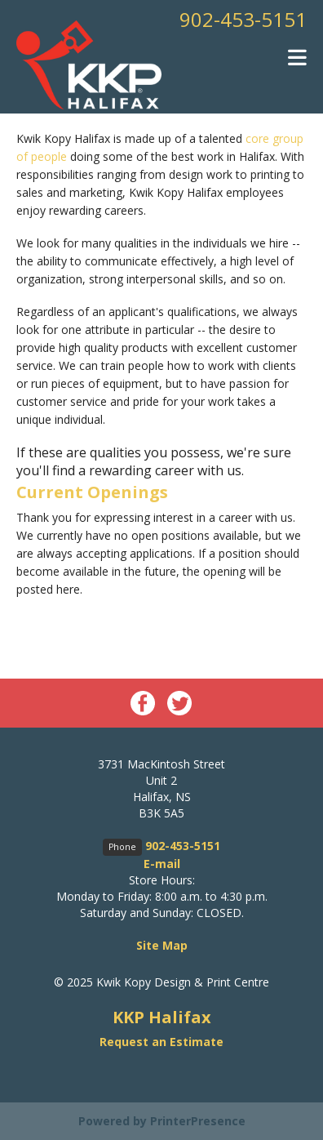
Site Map (162, 945)
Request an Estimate (161, 1041)
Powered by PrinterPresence (162, 1121)
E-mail (162, 863)
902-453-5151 (243, 19)
